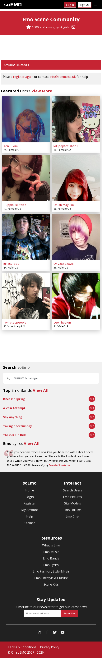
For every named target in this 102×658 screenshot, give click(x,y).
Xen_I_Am (10, 146)
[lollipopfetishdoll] (76, 119)
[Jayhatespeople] (26, 296)
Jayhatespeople (15, 322)
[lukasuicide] (26, 237)
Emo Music (51, 552)
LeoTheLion (62, 322)
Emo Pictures (72, 497)
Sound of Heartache (59, 465)
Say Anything (12, 417)
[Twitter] (55, 633)
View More (41, 91)
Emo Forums (72, 510)
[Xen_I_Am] (26, 119)
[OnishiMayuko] (76, 178)
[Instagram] (73, 27)
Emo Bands (51, 558)
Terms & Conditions (22, 647)
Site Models (72, 503)
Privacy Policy (49, 647)
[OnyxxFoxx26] (76, 237)
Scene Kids (51, 584)
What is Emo (51, 545)
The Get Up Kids (14, 435)
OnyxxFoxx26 (63, 263)
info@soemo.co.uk (62, 77)
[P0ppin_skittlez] (26, 178)
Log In (70, 5)
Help (29, 516)
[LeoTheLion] (76, 296)
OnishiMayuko (63, 205)
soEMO (13, 5)
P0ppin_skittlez (14, 205)
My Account (29, 510)
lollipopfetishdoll (65, 146)
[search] (50, 378)
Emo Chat (72, 516)
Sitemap (29, 523)
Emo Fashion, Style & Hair (51, 571)
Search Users (72, 490)
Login (30, 497)
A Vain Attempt (14, 408)
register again (23, 77)
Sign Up (84, 5)
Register (30, 503)
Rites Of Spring (14, 399)
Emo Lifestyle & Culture (51, 578)
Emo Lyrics (51, 565)
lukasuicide (11, 263)
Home (29, 490)
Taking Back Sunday (17, 426)
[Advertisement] (51, 47)
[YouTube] (62, 633)
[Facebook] (47, 633)
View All (41, 390)
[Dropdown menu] (95, 4)
